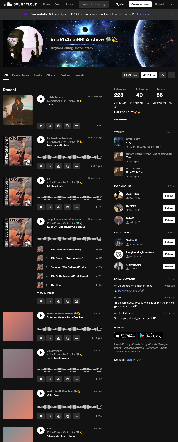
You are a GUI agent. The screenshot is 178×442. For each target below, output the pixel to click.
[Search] (94, 4)
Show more (120, 119)
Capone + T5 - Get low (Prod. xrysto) (72, 267)
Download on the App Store (125, 335)
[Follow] (149, 75)
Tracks (38, 75)
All (6, 75)
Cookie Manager (158, 344)
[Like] (40, 126)
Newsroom (151, 348)
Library (69, 4)
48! (119, 297)
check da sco (125, 313)
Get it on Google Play (150, 335)
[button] (171, 4)
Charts (163, 348)
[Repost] (49, 126)
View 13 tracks (45, 293)
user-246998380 (127, 291)
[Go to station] (130, 75)
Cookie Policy (140, 344)
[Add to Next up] (76, 301)
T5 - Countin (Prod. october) (67, 258)
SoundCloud (20, 4)
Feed (57, 4)
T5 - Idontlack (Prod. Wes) (66, 249)
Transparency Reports (127, 352)
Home (46, 4)
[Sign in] (119, 4)
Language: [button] (127, 360)
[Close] (172, 14)
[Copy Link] (67, 126)
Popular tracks (20, 75)
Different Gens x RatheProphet (135, 286)
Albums (50, 75)
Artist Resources (134, 348)
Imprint (118, 348)
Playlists (65, 75)
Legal (117, 344)
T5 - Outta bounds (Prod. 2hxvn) (69, 276)
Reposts (79, 75)
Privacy (126, 344)
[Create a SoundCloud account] (140, 4)
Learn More (144, 14)
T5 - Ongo (56, 285)
